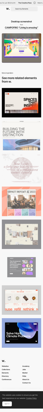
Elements (5, 373)
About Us (25, 379)
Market (25, 373)
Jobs (24, 369)
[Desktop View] (21, 333)
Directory (5, 376)
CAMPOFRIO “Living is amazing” (21, 27)
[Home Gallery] (21, 234)
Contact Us (26, 383)
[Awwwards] (8, 9)
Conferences (6, 379)
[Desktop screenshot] (21, 168)
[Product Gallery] (21, 300)
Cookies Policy (31, 398)
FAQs (24, 376)
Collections (6, 369)
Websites (5, 366)
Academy (25, 366)
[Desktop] (21, 102)
